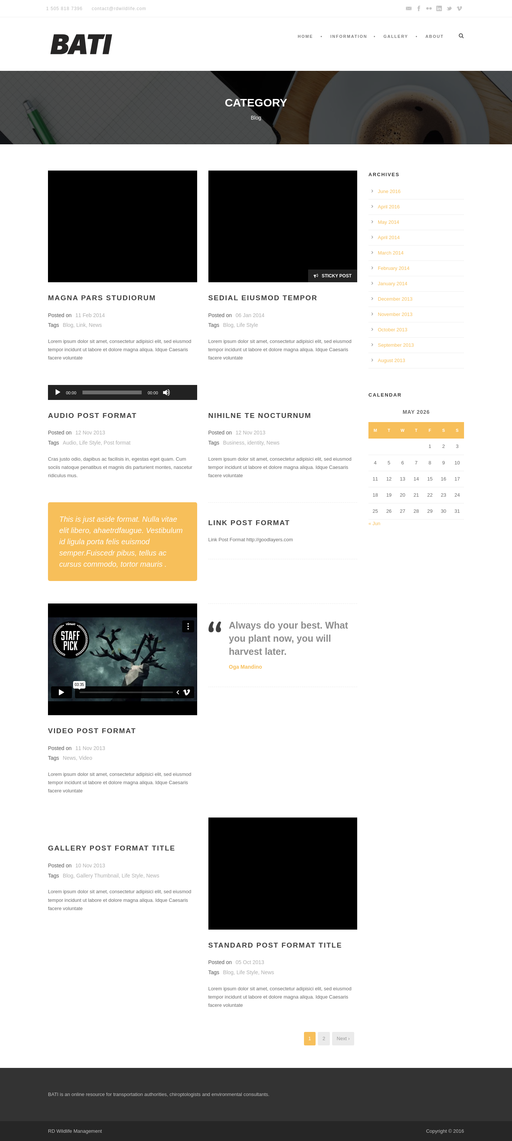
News (95, 325)
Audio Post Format (92, 415)
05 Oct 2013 (250, 962)
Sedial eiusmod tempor (263, 298)
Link (81, 325)
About (434, 36)
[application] (122, 392)
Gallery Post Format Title (111, 848)
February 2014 (394, 268)
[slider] (112, 392)
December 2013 (395, 299)
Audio (69, 443)
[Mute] (166, 392)
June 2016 (389, 191)
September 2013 (396, 345)
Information (348, 36)
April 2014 (389, 237)
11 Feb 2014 (90, 315)
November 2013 (395, 314)
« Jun (374, 523)
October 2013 (392, 329)
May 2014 (388, 222)
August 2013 (391, 360)
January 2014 (392, 283)
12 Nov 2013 (90, 433)
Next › (343, 1038)
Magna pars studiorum (102, 298)
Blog (68, 325)
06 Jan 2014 (250, 315)
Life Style (247, 325)
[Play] (57, 392)
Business (233, 443)
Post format (117, 443)
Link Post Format (249, 523)
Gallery (395, 36)
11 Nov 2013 (90, 748)
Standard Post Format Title (275, 945)
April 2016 (389, 207)
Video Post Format (92, 731)
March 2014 (391, 253)
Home (305, 36)
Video (85, 758)
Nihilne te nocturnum (259, 415)
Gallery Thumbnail (97, 876)
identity (255, 443)
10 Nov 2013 (90, 865)
